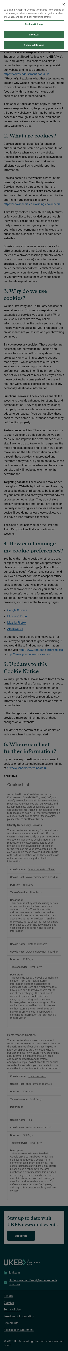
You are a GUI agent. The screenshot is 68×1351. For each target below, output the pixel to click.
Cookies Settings (34, 22)
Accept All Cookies (34, 42)
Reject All (34, 32)
